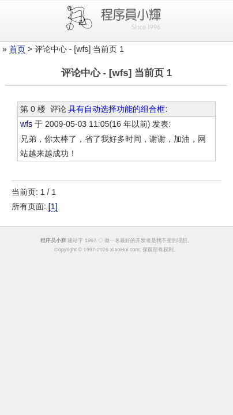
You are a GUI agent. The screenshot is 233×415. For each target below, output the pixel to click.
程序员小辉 (53, 240)
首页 (17, 49)
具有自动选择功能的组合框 (116, 109)
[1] (53, 206)
